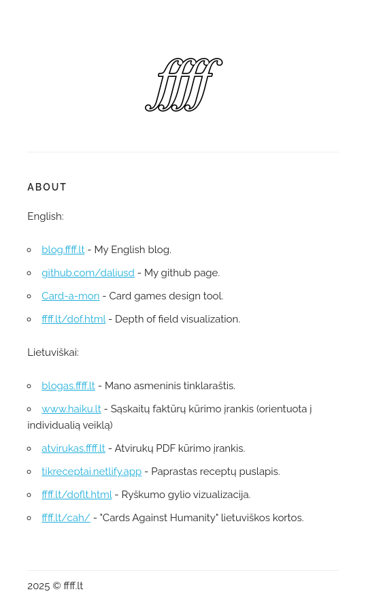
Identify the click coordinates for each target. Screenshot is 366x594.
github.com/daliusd (88, 273)
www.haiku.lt (71, 409)
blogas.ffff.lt (68, 386)
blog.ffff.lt (62, 250)
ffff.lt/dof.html (73, 319)
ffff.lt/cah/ (65, 518)
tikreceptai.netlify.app (91, 471)
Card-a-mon (70, 296)
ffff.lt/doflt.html (76, 495)
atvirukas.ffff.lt (73, 448)
